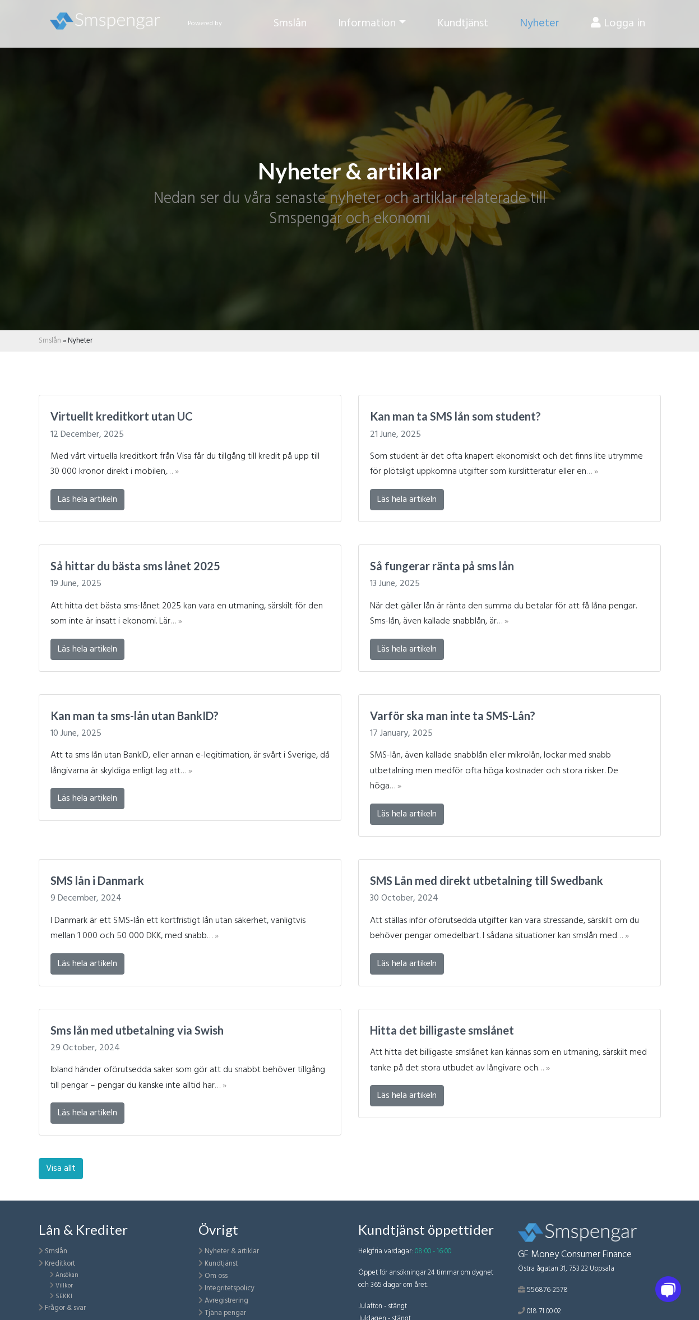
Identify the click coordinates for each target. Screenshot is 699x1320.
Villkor (64, 1286)
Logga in (618, 27)
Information (367, 27)
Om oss (216, 1276)
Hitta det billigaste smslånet (442, 1030)
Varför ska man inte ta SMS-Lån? (452, 715)
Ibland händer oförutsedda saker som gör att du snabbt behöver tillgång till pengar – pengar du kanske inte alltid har (187, 1078)
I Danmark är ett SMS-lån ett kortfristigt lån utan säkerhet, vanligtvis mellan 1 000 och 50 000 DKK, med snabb (177, 928)
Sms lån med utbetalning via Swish (137, 1030)
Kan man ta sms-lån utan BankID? (134, 715)
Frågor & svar (65, 1308)
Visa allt (61, 1168)
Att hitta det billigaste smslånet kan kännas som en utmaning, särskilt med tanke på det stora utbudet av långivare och (508, 1060)
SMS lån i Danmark (97, 880)
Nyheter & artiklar (232, 1251)
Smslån (290, 27)
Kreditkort (60, 1264)
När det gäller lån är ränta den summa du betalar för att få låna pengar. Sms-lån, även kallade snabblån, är (503, 614)
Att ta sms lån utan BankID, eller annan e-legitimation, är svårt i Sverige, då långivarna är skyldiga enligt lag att (190, 763)
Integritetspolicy (229, 1288)
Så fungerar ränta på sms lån (442, 566)
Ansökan (66, 1275)
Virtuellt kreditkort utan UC (121, 416)
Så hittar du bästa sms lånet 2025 (135, 566)
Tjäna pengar (225, 1313)
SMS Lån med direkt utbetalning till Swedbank (486, 880)
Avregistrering (226, 1301)
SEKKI (63, 1296)
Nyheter (539, 27)
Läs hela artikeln (87, 499)
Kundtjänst (462, 27)
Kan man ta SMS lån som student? (455, 416)
